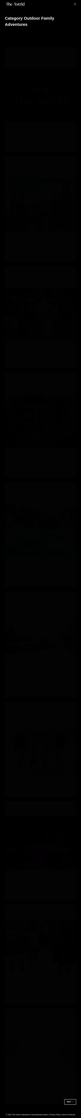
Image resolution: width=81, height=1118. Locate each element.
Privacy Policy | (55, 1115)
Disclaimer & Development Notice (35, 1115)
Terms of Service (68, 1115)
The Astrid (16, 1115)
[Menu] (75, 4)
